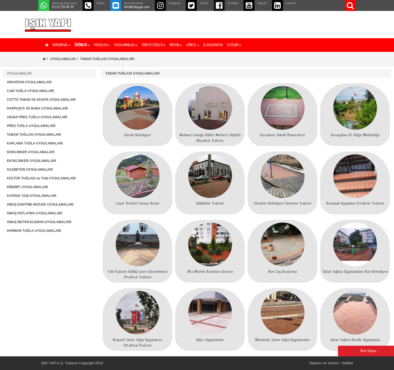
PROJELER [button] (102, 45)
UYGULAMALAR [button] (125, 45)
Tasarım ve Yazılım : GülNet (331, 363)
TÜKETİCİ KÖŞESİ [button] (153, 45)
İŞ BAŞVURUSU (213, 45)
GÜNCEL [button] (192, 45)
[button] (81, 45)
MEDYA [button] (176, 45)
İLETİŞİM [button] (234, 45)
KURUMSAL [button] (61, 45)
